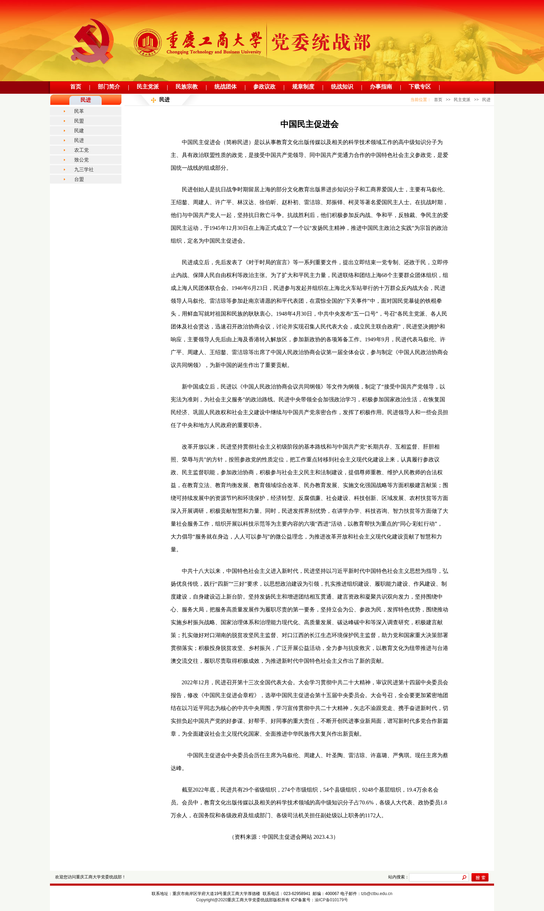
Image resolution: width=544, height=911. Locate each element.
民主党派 (148, 87)
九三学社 (84, 169)
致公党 (81, 159)
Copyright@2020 (211, 899)
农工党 (81, 150)
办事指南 (381, 87)
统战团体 (225, 87)
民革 (79, 111)
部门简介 (109, 87)
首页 (75, 87)
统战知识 (342, 87)
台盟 (79, 179)
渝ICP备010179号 (331, 899)
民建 (79, 130)
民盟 (79, 121)
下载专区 (420, 87)
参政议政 (264, 87)
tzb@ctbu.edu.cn (376, 893)
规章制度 (303, 87)
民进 (79, 140)
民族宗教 (187, 87)
